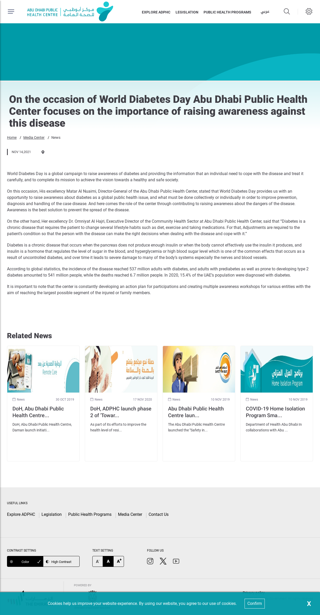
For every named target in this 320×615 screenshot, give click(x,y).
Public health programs (227, 12)
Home (12, 137)
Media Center (34, 137)
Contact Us (159, 514)
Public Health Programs (90, 514)
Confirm (254, 603)
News (55, 137)
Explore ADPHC (156, 12)
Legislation (187, 12)
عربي (265, 11)
